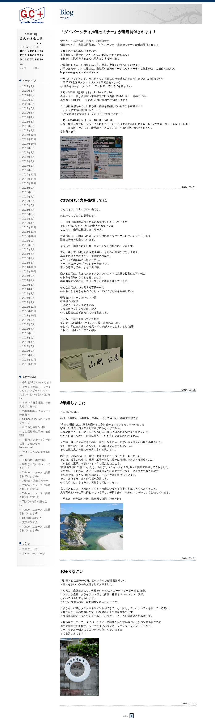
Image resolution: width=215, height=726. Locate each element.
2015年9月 (28, 240)
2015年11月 (29, 231)
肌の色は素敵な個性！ (35, 427)
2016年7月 (28, 196)
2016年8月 (28, 192)
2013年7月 (28, 328)
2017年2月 (28, 170)
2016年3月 (28, 214)
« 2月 (23, 68)
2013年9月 (28, 320)
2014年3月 (28, 293)
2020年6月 (28, 99)
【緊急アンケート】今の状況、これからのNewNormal (35, 443)
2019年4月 (28, 117)
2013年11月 (29, 311)
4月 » (36, 68)
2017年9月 (28, 148)
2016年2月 (28, 218)
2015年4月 (28, 253)
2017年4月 (28, 161)
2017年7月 (28, 156)
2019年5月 (28, 112)
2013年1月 (28, 355)
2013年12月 (29, 306)
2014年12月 (29, 267)
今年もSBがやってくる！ (37, 382)
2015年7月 (28, 249)
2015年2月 (28, 258)
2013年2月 (28, 350)
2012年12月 (29, 359)
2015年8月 (28, 245)
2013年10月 (29, 315)
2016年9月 (28, 187)
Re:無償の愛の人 (32, 517)
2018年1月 (28, 130)
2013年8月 (28, 324)
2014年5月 (28, 284)
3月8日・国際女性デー (35, 480)
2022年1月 (28, 90)
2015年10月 (29, 236)
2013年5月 (28, 337)
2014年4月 (28, 289)
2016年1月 (28, 223)
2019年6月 (28, 108)
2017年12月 (29, 134)
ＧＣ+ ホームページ (33, 553)
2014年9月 (28, 275)
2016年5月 (28, 205)
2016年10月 (29, 183)
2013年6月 (28, 333)
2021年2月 (28, 95)
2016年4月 (28, 209)
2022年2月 (28, 86)
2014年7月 (28, 280)
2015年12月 (29, 227)
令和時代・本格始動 (34, 459)
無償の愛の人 (30, 522)
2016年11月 (29, 179)
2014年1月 (28, 302)
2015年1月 (28, 262)
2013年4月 (28, 342)
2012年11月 (29, 364)
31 (21, 63)
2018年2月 (28, 126)
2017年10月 (29, 143)
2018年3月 (28, 121)
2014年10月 (29, 271)
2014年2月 (28, 297)
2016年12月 (29, 174)
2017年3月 (28, 165)
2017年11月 (29, 139)
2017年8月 (28, 152)
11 (24, 51)
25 (24, 59)
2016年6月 (28, 201)
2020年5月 (28, 104)
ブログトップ (30, 549)
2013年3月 (28, 346)
